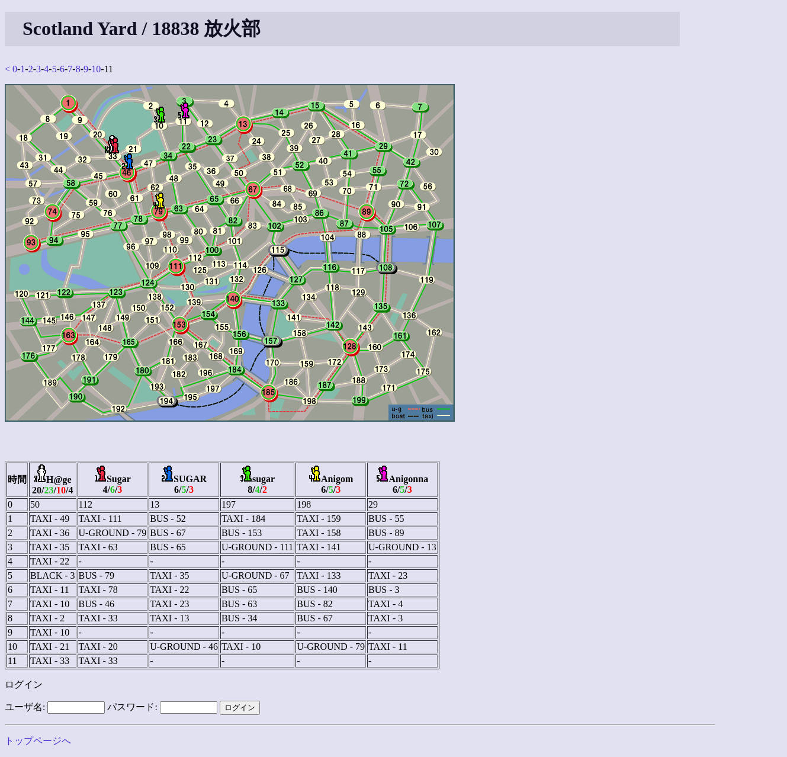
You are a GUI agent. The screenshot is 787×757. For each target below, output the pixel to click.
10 (96, 69)
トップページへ (38, 741)
